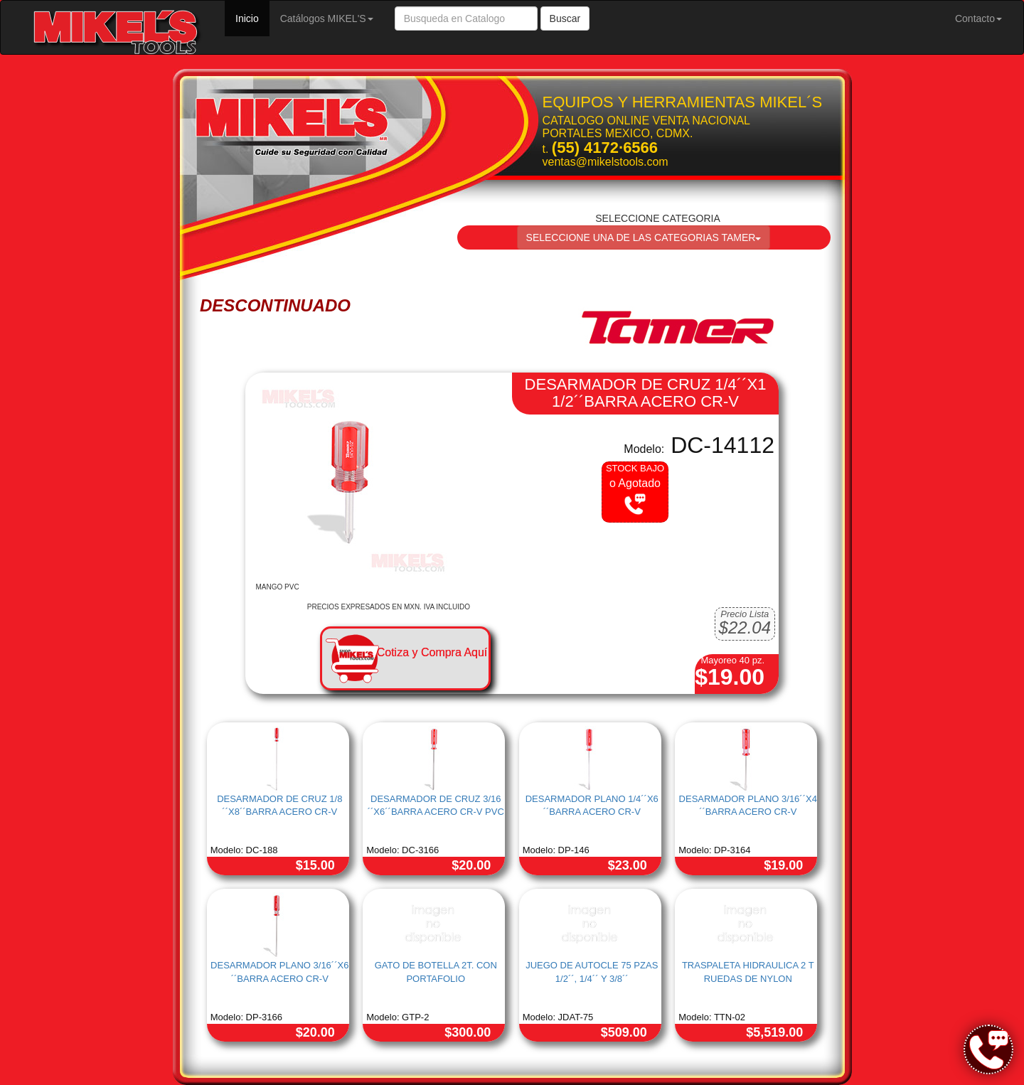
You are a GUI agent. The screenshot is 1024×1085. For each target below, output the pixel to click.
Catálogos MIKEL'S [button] (326, 18)
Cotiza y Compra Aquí (432, 652)
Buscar (565, 18)
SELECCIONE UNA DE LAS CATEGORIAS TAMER (644, 237)
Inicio (252, 17)
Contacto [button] (978, 18)
